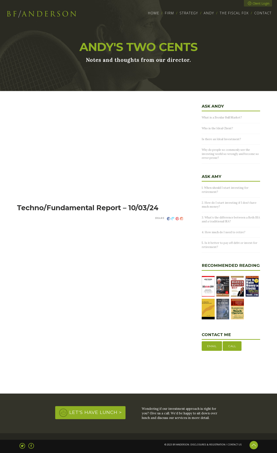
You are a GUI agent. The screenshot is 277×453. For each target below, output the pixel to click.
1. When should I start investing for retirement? (225, 190)
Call (232, 346)
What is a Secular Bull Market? (222, 117)
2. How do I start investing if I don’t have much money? (229, 205)
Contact (263, 13)
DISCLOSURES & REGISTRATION (207, 444)
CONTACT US (234, 444)
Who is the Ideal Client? (217, 128)
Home (153, 13)
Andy (209, 13)
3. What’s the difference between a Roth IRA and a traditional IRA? (231, 219)
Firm (169, 13)
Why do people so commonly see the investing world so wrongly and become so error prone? (230, 154)
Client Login (258, 3)
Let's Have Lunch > (95, 412)
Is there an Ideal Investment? (221, 139)
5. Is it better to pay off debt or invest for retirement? (229, 245)
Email (212, 346)
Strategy (189, 13)
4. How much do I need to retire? (223, 232)
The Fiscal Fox (234, 13)
